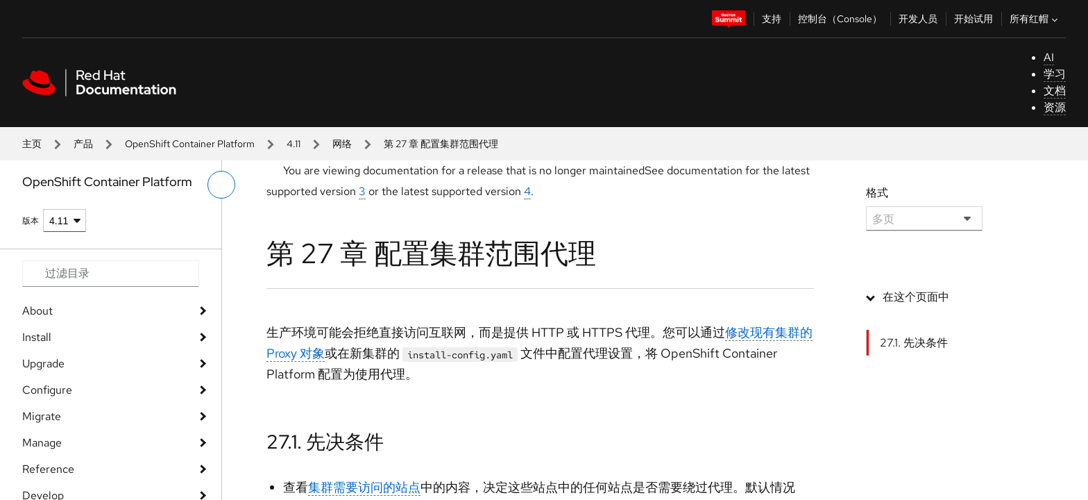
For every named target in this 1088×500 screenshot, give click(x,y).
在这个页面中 (916, 297)
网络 (342, 144)
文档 (1055, 90)
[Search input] (110, 273)
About (37, 310)
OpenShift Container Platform (190, 144)
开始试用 (973, 18)
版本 (30, 220)
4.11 (293, 144)
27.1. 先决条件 (325, 441)
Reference (48, 469)
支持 (771, 18)
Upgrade (43, 363)
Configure (47, 390)
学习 (1055, 74)
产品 (83, 144)
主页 (32, 144)
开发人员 (918, 18)
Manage (42, 442)
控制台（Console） (840, 18)
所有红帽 (1035, 18)
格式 (877, 192)
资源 (1055, 107)
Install (36, 337)
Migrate (41, 416)
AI (1049, 57)
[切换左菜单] (221, 185)
